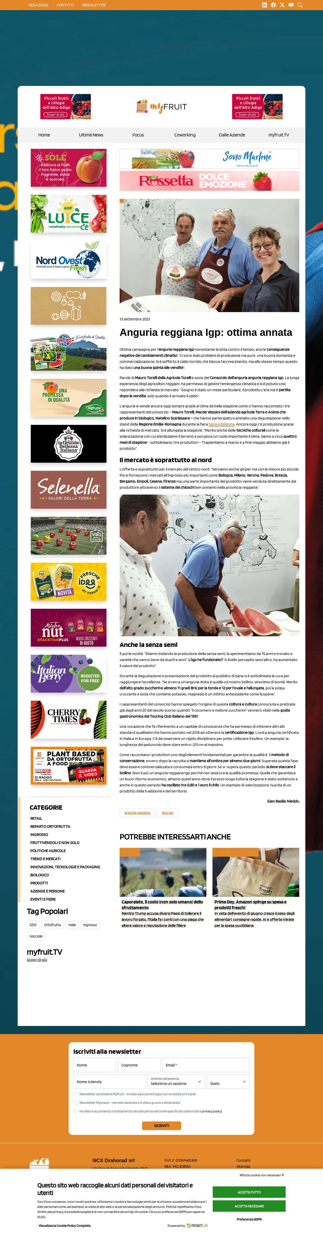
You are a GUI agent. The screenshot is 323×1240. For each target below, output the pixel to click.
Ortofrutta (52, 925)
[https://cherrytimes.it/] (69, 724)
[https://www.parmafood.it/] (69, 586)
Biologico (39, 875)
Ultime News (91, 135)
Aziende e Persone (47, 891)
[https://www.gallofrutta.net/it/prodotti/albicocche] (69, 172)
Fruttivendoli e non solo (54, 842)
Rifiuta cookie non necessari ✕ (262, 1175)
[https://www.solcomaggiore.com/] (69, 310)
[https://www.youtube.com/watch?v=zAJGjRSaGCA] (69, 770)
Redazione (38, 5)
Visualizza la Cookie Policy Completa (65, 1226)
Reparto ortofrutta (50, 826)
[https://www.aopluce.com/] (69, 218)
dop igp (167, 813)
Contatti (243, 1160)
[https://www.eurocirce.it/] (69, 356)
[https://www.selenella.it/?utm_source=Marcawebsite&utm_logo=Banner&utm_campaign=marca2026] (69, 494)
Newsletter (93, 5)
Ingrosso (39, 834)
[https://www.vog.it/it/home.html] (69, 540)
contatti (65, 5)
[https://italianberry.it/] (69, 678)
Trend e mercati (45, 858)
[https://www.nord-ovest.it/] (69, 264)
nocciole (36, 936)
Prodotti (39, 883)
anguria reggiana (137, 813)
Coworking (185, 135)
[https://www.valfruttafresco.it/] (69, 402)
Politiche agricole (48, 850)
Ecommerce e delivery (235, 852)
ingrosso (90, 925)
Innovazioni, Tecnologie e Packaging (65, 866)
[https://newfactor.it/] (69, 632)
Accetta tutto (249, 1192)
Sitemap (243, 1166)
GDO (33, 925)
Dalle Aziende (232, 135)
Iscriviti (161, 1125)
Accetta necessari (249, 1206)
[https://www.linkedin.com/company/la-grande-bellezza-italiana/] (69, 448)
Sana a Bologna (222, 424)
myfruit (129, 852)
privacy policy (212, 1111)
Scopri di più (37, 959)
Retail (36, 818)
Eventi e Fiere (43, 899)
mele (72, 925)
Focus (138, 135)
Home (44, 135)
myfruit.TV (278, 135)
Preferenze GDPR (249, 1219)
